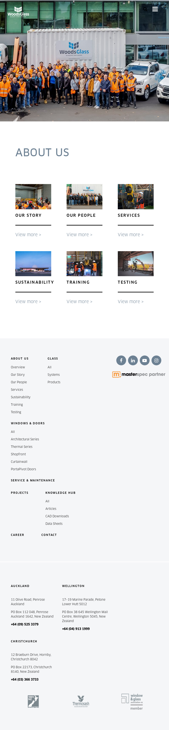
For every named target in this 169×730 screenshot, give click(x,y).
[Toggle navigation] (155, 9)
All (49, 367)
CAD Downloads (57, 516)
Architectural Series (25, 439)
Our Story (18, 375)
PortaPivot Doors (23, 469)
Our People (19, 382)
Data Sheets (54, 524)
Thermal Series (21, 447)
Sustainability (21, 397)
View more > (28, 234)
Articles (50, 509)
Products (54, 382)
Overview (18, 367)
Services (17, 390)
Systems (54, 375)
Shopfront (18, 454)
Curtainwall (19, 462)
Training (17, 405)
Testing (16, 412)
